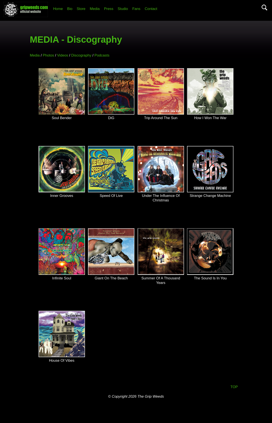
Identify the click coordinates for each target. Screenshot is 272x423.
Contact (151, 9)
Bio (69, 9)
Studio (123, 9)
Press (108, 9)
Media (95, 9)
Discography (81, 55)
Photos (48, 55)
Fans (136, 9)
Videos (62, 55)
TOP (234, 387)
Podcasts (101, 55)
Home (58, 9)
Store (81, 9)
